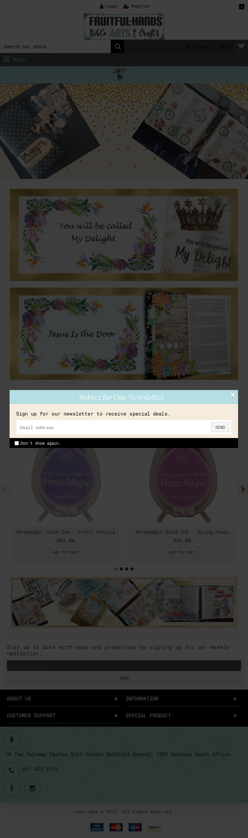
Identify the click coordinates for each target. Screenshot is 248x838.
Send (220, 427)
